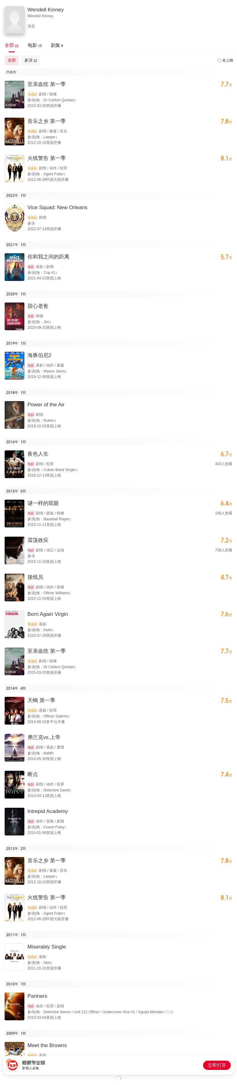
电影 (31, 267)
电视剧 (32, 94)
